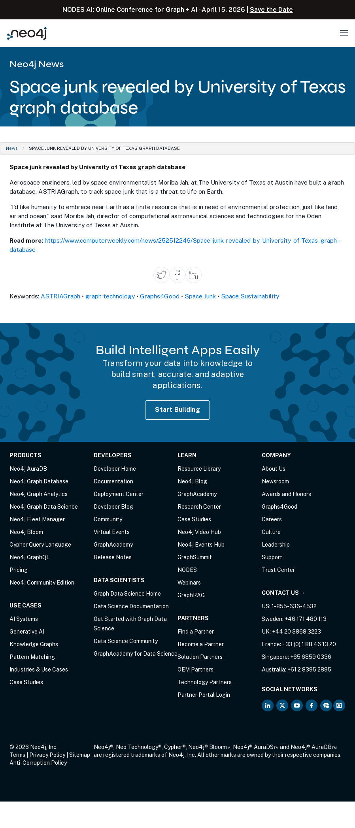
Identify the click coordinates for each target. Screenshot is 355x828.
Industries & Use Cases (38, 669)
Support (272, 557)
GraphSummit (195, 557)
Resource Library (199, 469)
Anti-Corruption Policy (38, 763)
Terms (17, 755)
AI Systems (23, 619)
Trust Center (278, 570)
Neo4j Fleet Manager (37, 519)
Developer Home (115, 469)
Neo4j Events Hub (201, 544)
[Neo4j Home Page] (26, 33)
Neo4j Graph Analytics (38, 494)
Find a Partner (196, 631)
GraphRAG (191, 595)
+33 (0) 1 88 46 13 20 (309, 644)
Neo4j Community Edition (41, 582)
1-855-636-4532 (294, 606)
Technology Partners (205, 682)
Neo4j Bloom (26, 532)
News (12, 148)
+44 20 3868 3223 (296, 631)
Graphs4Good (159, 296)
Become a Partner (201, 644)
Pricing (18, 570)
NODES (187, 570)
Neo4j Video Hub (199, 532)
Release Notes (113, 557)
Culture (271, 532)
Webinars (189, 582)
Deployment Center (119, 494)
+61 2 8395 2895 (309, 669)
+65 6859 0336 (310, 657)
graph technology (110, 296)
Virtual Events (112, 532)
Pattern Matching (32, 657)
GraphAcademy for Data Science (136, 654)
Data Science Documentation (131, 606)
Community (108, 519)
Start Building (177, 409)
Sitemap (79, 755)
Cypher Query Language (40, 544)
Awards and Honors (286, 494)
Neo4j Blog (192, 481)
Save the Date (271, 9)
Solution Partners (200, 657)
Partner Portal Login (204, 695)
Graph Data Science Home (127, 593)
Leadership (276, 544)
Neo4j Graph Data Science (43, 507)
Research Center (199, 507)
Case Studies (26, 682)
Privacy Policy (47, 755)
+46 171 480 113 (306, 619)
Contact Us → (284, 593)
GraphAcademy (113, 544)
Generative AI (26, 631)
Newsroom (275, 481)
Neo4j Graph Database (38, 481)
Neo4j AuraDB (28, 469)
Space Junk (200, 296)
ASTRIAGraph (60, 296)
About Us (273, 469)
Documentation (113, 481)
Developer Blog (113, 507)
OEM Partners (195, 669)
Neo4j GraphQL (29, 557)
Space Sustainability (250, 296)
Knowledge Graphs (33, 644)
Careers (272, 519)
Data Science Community (126, 641)
